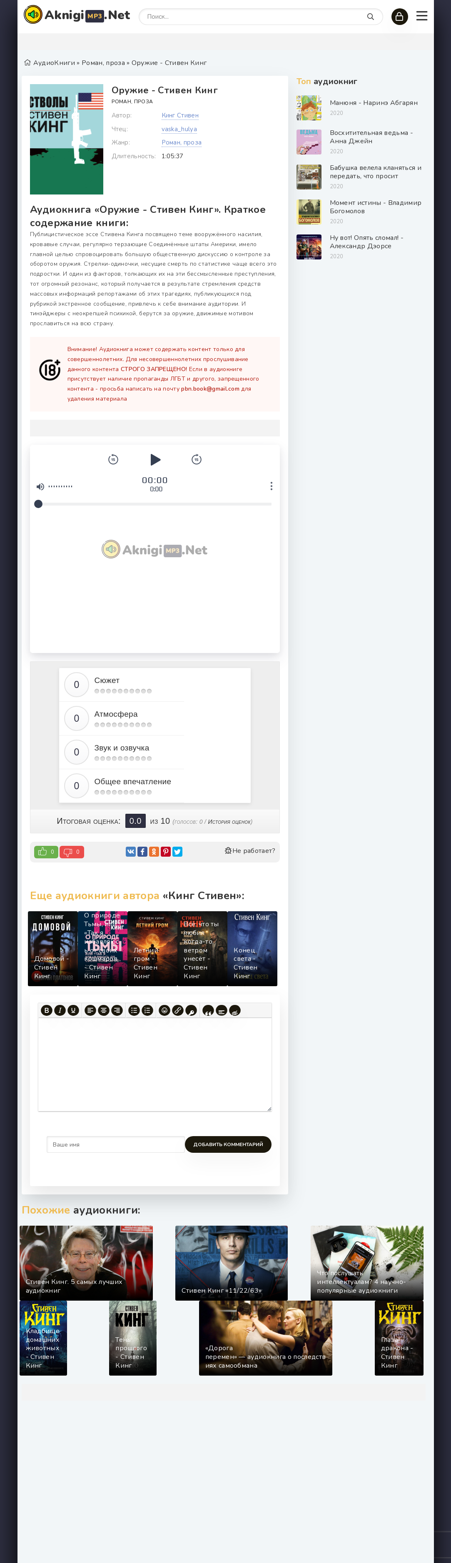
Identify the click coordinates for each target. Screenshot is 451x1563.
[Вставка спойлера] (221, 1010)
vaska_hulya (179, 129)
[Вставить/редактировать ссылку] (178, 1010)
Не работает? (249, 850)
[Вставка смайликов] (164, 1010)
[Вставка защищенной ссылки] (191, 1010)
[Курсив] (60, 1010)
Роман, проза (132, 101)
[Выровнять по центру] (104, 1010)
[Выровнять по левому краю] (90, 1010)
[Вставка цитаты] (208, 1010)
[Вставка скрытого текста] (235, 1010)
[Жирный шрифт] (46, 1010)
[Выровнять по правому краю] (117, 1010)
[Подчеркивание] (73, 1010)
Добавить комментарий (82, 1144)
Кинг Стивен (180, 115)
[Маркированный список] (134, 1010)
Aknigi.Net (87, 15)
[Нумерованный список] (147, 1010)
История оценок (229, 821)
